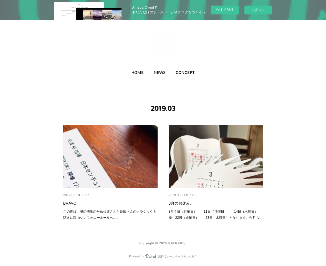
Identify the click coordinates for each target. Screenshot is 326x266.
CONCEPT (185, 72)
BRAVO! (70, 203)
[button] (138, 72)
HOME (138, 72)
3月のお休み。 (181, 203)
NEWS (160, 72)
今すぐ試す (225, 9)
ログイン (258, 10)
